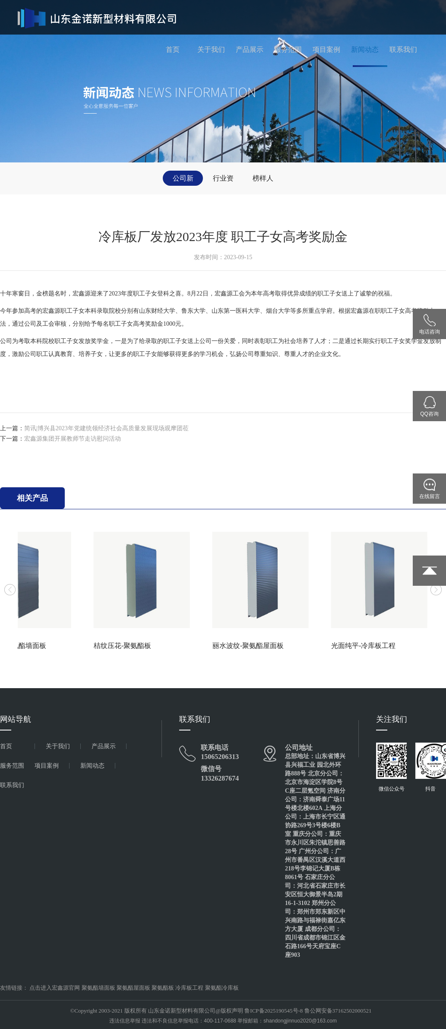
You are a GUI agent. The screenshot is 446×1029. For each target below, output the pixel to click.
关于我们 (211, 49)
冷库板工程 (189, 988)
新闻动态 (365, 49)
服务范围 (288, 49)
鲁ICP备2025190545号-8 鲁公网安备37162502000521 (307, 1010)
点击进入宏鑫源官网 (54, 988)
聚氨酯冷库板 (222, 988)
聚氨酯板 (163, 988)
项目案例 (326, 49)
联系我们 (403, 49)
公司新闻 (183, 180)
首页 (173, 49)
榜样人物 (263, 180)
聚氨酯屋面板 (133, 988)
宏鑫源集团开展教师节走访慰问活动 (72, 438)
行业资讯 (223, 180)
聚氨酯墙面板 (98, 988)
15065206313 (220, 756)
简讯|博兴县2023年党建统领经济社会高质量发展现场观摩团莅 (106, 428)
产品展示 (249, 49)
